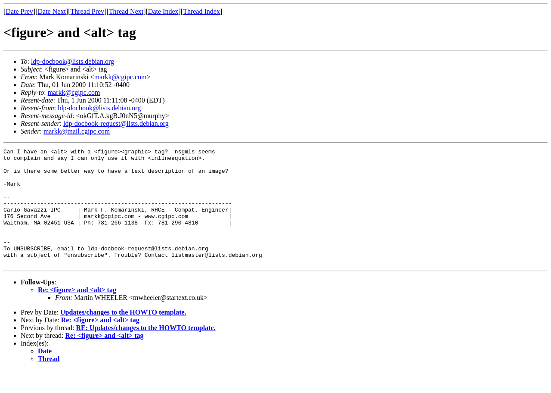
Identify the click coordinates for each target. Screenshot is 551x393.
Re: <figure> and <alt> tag (77, 313)
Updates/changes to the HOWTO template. (123, 335)
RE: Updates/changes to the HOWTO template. (145, 351)
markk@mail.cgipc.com (76, 131)
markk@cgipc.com (120, 77)
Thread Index (201, 11)
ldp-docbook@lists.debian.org (72, 61)
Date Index (163, 11)
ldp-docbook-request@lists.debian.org (116, 123)
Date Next (52, 11)
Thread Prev (87, 11)
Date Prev (19, 11)
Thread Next (126, 11)
